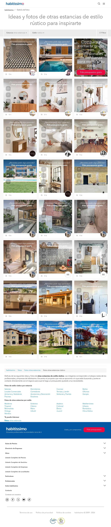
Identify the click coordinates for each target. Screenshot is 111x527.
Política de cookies (63, 513)
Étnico (59, 409)
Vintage (8, 411)
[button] (6, 74)
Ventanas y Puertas (64, 394)
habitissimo (9, 10)
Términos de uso (26, 513)
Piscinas (8, 397)
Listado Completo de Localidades (17, 472)
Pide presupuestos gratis (91, 72)
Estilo (35, 33)
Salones (8, 389)
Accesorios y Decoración (40, 394)
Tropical (8, 406)
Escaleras (34, 397)
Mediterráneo (88, 404)
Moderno (8, 404)
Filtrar (103, 33)
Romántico (87, 409)
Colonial (60, 406)
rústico (40, 33)
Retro (33, 409)
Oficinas (86, 392)
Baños (85, 389)
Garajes (86, 394)
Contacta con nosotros (13, 494)
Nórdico (8, 414)
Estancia (10, 33)
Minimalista (9, 409)
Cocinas (60, 389)
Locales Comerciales (13, 392)
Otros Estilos (88, 411)
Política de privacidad (44, 513)
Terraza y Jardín (63, 392)
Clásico (33, 406)
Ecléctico (34, 404)
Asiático (60, 404)
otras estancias (20, 33)
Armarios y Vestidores (13, 394)
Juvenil (59, 411)
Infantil (33, 411)
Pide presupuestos (94, 430)
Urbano (86, 406)
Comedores (35, 392)
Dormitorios (35, 389)
